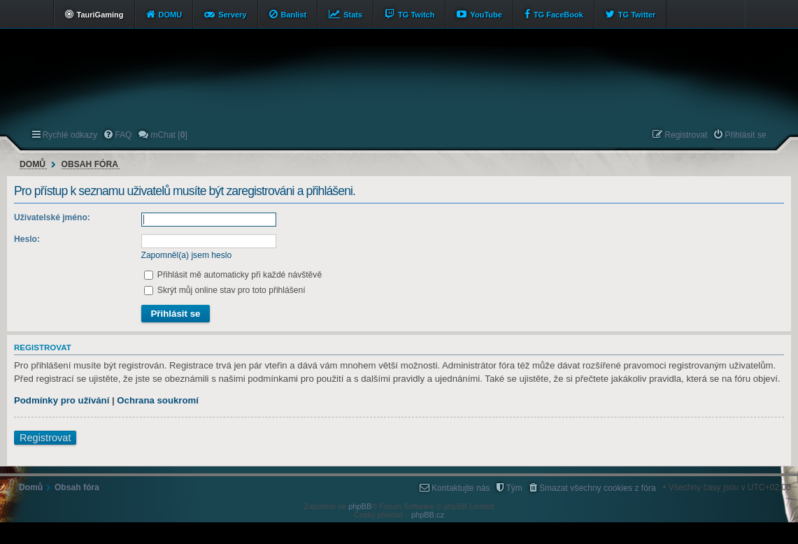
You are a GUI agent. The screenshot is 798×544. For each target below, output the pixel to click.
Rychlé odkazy (70, 135)
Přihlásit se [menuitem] (745, 135)
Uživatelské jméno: (52, 217)
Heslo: (27, 239)
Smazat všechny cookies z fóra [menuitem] (597, 488)
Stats (352, 14)
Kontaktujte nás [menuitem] (461, 488)
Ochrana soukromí (158, 400)
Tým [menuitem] (514, 488)
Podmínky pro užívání (61, 400)
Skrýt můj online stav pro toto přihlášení (225, 290)
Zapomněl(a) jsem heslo (186, 255)
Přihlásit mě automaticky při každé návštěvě (233, 275)
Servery (232, 14)
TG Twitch (416, 14)
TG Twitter (637, 14)
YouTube (485, 14)
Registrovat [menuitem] (685, 135)
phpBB (359, 506)
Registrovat (45, 437)
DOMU (171, 14)
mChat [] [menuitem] (168, 135)
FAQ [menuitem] (123, 135)
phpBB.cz (427, 514)
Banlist (294, 14)
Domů (32, 164)
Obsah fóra (90, 164)
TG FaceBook (558, 14)
